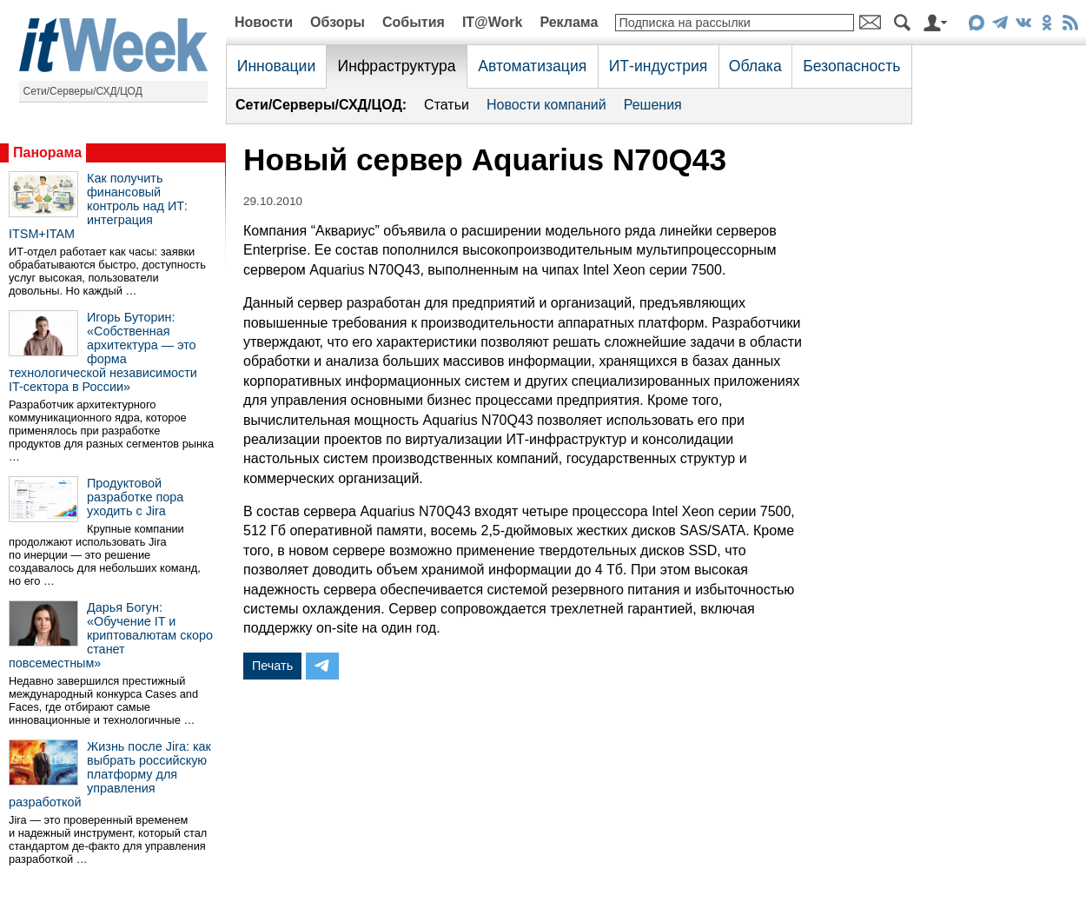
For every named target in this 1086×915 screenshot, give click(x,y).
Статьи (446, 104)
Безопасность (851, 66)
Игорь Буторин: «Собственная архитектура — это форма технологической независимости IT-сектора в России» (103, 352)
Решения (653, 104)
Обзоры (337, 22)
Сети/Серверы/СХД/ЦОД (82, 91)
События (413, 22)
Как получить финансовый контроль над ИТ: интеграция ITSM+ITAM (98, 206)
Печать (272, 666)
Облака (755, 66)
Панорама (47, 152)
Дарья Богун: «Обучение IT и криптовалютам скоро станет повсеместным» (111, 635)
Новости (264, 22)
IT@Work (492, 22)
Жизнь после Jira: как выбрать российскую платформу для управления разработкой (110, 774)
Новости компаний (546, 104)
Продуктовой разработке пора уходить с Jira (135, 497)
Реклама (569, 22)
